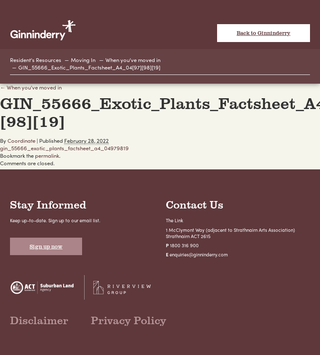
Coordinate (21, 140)
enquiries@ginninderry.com (199, 254)
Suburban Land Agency (42, 287)
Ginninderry (43, 30)
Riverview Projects (122, 287)
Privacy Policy (128, 320)
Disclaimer (39, 320)
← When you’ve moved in (31, 87)
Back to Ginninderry (263, 33)
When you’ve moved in (132, 60)
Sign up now (46, 246)
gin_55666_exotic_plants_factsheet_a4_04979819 (64, 148)
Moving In (83, 60)
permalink (47, 155)
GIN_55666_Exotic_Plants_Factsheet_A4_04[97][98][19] (89, 67)
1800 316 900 (184, 245)
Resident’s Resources (35, 60)
